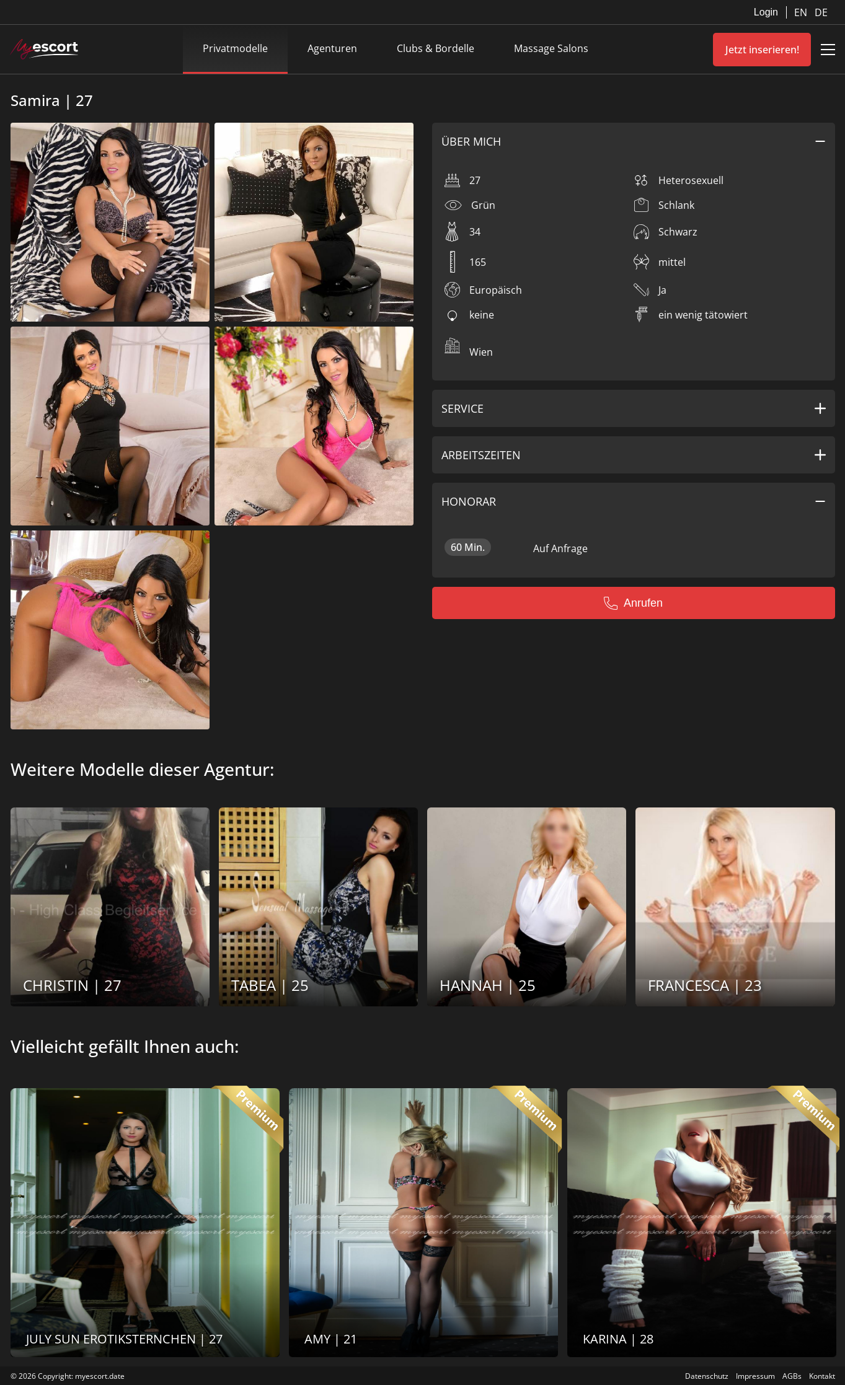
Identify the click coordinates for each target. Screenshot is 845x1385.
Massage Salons (551, 48)
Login (766, 12)
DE (821, 12)
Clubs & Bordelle (435, 48)
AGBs (792, 1376)
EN (802, 12)
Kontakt (822, 1376)
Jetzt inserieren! (762, 49)
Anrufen (633, 603)
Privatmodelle (235, 48)
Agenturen (332, 48)
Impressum (755, 1376)
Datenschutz (706, 1376)
